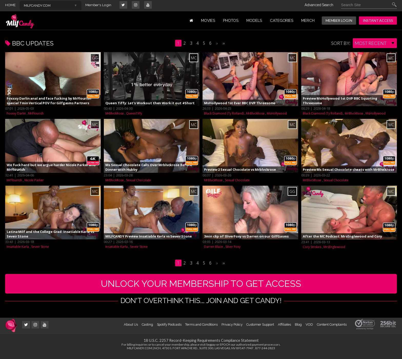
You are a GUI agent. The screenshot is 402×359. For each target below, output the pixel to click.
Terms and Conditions (201, 328)
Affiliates (284, 328)
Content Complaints (332, 328)
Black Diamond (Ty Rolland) (224, 113)
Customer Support (260, 328)
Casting (147, 328)
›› (224, 43)
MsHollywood (277, 113)
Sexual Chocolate (138, 180)
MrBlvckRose (114, 113)
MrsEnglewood (334, 247)
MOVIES (208, 20)
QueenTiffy (134, 113)
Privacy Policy (232, 328)
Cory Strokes (312, 247)
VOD (309, 328)
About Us (131, 328)
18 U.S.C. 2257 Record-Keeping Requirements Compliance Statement (201, 344)
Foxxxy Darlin (16, 113)
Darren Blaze (213, 246)
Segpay (211, 348)
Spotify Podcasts (169, 328)
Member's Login (98, 5)
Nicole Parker (34, 180)
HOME (10, 5)
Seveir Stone (40, 246)
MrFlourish (36, 113)
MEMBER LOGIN (339, 20)
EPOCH (225, 348)
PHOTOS (231, 20)
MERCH (308, 20)
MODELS (254, 20)
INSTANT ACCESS (378, 20)
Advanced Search (319, 5)
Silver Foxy (232, 246)
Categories (281, 20)
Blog (298, 328)
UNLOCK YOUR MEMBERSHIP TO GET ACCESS (201, 285)
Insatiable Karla (18, 246)
